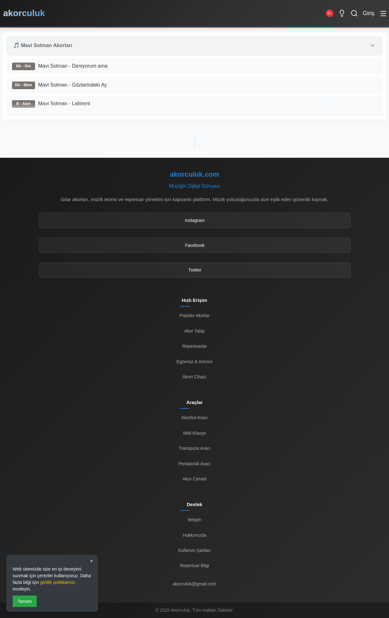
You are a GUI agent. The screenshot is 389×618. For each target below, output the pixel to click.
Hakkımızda (194, 535)
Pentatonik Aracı (195, 463)
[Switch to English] (329, 13)
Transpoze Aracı (194, 448)
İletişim (195, 519)
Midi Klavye (194, 433)
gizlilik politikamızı (57, 582)
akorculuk (24, 13)
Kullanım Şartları (194, 550)
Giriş (368, 13)
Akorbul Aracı (194, 417)
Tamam (24, 601)
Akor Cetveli (194, 478)
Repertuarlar (194, 346)
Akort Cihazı (194, 376)
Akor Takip (194, 330)
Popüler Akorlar (194, 315)
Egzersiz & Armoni (194, 361)
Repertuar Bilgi (194, 565)
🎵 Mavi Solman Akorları (42, 45)
